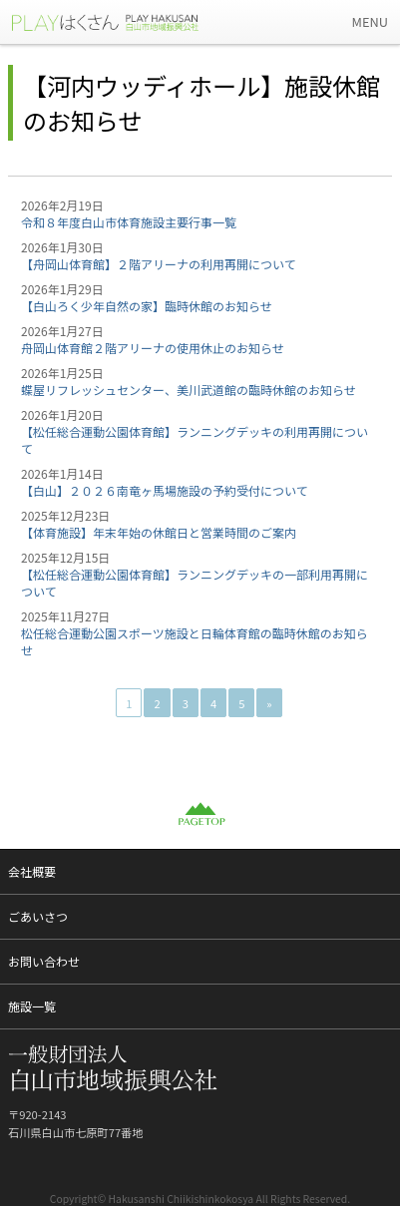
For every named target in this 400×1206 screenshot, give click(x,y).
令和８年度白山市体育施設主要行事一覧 (128, 221)
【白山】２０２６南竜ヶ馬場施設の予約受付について (164, 490)
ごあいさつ (38, 916)
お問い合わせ (44, 961)
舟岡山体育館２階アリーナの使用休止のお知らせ (152, 347)
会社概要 (32, 871)
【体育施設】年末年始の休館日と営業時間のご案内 (158, 532)
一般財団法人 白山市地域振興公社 (119, 22)
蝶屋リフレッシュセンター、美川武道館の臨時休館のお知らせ (188, 389)
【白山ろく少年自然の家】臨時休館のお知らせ (146, 305)
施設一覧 (32, 1006)
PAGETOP (200, 814)
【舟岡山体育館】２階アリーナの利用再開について (158, 263)
